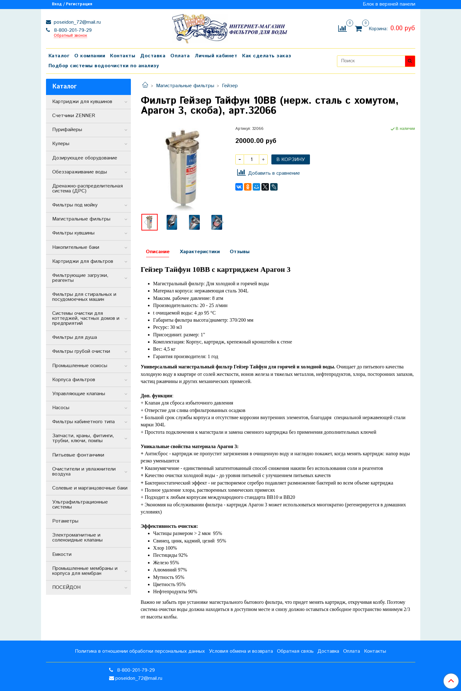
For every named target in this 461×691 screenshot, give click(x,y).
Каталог (59, 55)
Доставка (152, 55)
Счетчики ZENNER (73, 115)
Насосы (60, 407)
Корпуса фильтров (73, 379)
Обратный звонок (70, 36)
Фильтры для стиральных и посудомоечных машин (84, 297)
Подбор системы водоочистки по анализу (103, 65)
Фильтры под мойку (75, 205)
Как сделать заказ (266, 55)
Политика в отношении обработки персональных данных (140, 651)
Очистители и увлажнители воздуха (84, 472)
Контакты (122, 55)
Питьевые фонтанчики (78, 455)
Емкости (61, 554)
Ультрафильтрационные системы (80, 505)
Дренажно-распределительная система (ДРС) (87, 188)
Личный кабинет (216, 55)
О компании (89, 55)
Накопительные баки (75, 247)
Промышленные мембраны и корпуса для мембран (85, 571)
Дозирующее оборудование (84, 158)
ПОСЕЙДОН (66, 587)
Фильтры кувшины (73, 233)
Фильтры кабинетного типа (83, 421)
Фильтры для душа (74, 337)
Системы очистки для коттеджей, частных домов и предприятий (85, 318)
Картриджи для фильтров (82, 261)
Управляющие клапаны (78, 393)
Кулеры (60, 143)
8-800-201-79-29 (72, 30)
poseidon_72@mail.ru (76, 22)
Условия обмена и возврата (241, 651)
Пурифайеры (67, 129)
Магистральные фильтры (185, 85)
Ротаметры (65, 521)
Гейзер (230, 85)
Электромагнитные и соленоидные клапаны (77, 538)
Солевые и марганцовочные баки (89, 488)
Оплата (180, 55)
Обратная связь (295, 651)
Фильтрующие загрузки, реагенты (80, 278)
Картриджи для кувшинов (82, 101)
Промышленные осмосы (79, 365)
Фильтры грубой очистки (81, 351)
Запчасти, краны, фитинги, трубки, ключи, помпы (83, 438)
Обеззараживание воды (79, 172)
